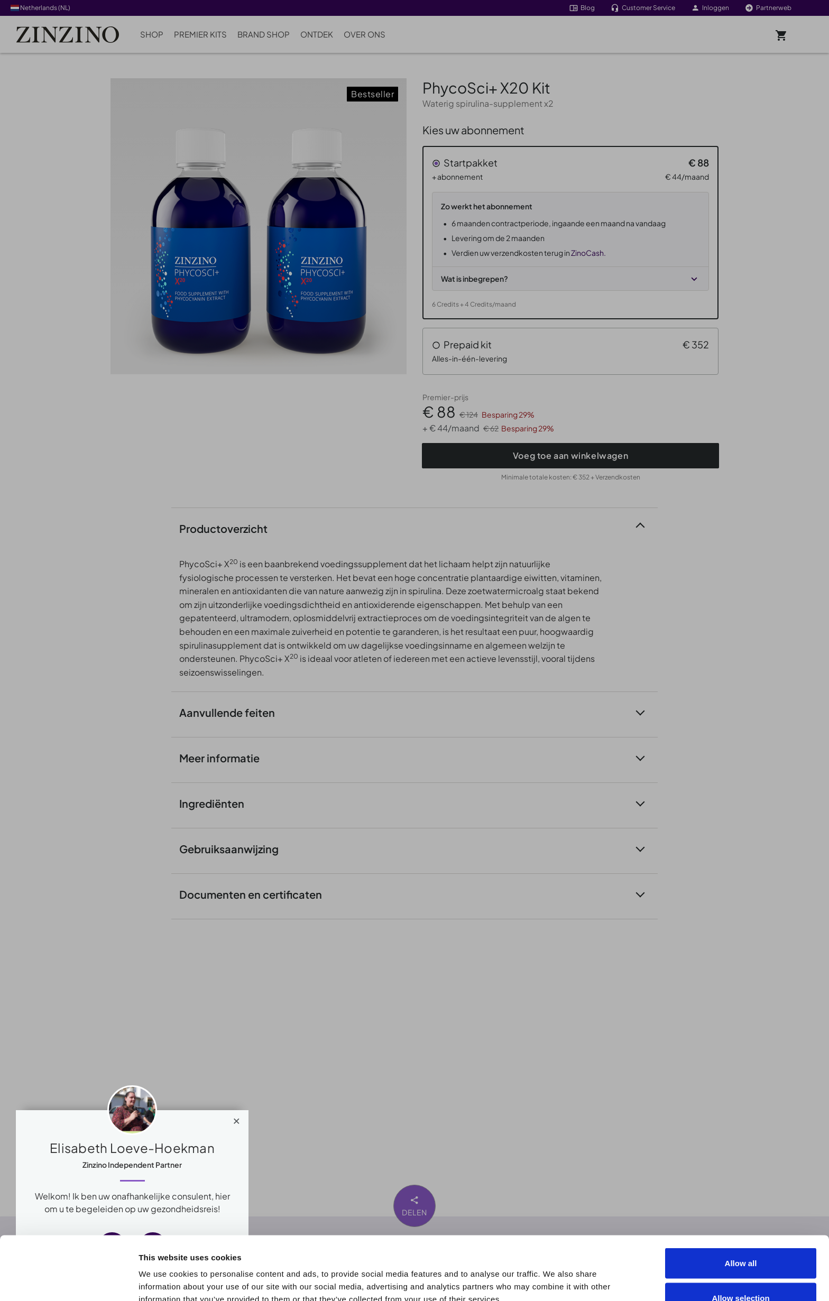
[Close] (237, 1118)
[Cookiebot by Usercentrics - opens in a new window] (68, 1280)
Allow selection (740, 1238)
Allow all (741, 1203)
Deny (741, 1272)
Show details (598, 1273)
